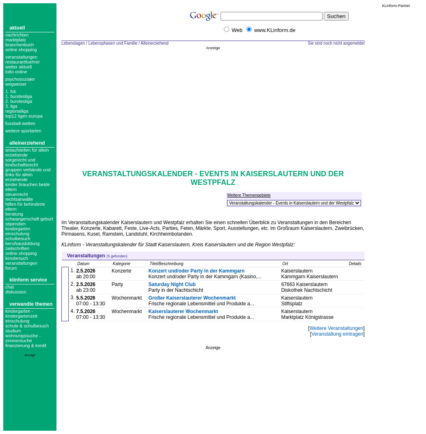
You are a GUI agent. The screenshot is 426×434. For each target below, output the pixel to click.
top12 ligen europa (24, 116)
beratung (14, 213)
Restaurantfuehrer (22, 61)
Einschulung (17, 320)
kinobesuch (16, 258)
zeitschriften (17, 248)
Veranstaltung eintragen (337, 334)
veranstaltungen (21, 263)
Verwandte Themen (30, 304)
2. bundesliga (18, 101)
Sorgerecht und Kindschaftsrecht (21, 162)
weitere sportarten (23, 130)
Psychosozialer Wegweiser (20, 81)
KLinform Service (28, 280)
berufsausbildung (22, 243)
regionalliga (16, 111)
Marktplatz (15, 39)
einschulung (17, 233)
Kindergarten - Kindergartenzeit (21, 313)
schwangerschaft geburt (29, 218)
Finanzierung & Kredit (25, 345)
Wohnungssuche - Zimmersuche (23, 338)
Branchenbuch (19, 44)
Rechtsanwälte (19, 199)
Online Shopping (21, 49)
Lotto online (16, 71)
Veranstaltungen (21, 57)
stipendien (15, 223)
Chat (9, 286)
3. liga (11, 106)
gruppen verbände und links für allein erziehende (28, 174)
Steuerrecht (16, 194)
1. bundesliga (18, 96)
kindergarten (17, 228)
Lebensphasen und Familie (112, 43)
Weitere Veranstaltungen (336, 328)
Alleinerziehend (27, 143)
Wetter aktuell (18, 66)
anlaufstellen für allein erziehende (27, 152)
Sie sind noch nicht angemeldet (336, 43)
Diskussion (15, 291)
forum (11, 268)
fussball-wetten (20, 123)
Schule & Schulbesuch (27, 325)
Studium (13, 330)
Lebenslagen (73, 43)
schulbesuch (17, 238)
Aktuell (17, 28)
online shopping (21, 253)
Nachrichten (17, 34)
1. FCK (10, 91)
